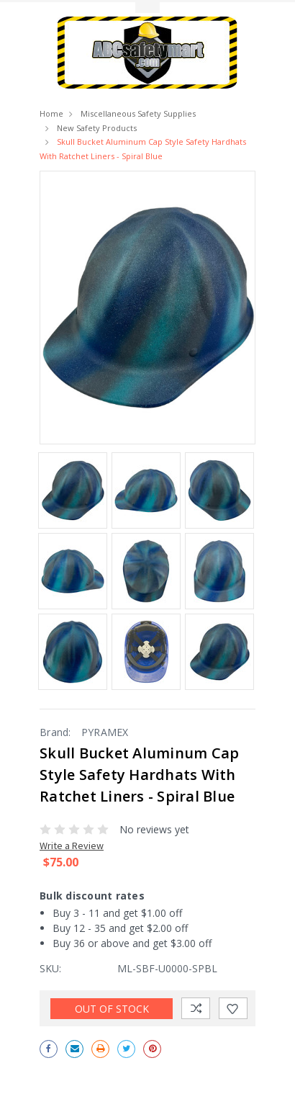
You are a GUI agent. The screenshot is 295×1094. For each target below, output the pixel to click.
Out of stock (112, 1008)
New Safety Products (97, 127)
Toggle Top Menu (147, 7)
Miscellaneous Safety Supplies (138, 113)
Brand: (55, 732)
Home (51, 113)
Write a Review (72, 845)
